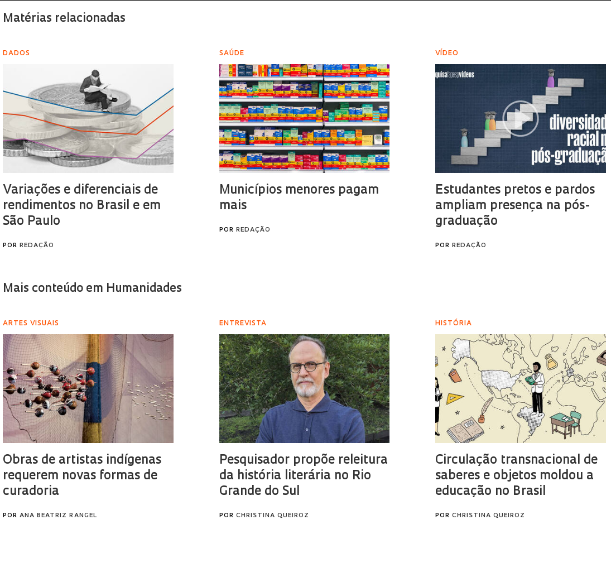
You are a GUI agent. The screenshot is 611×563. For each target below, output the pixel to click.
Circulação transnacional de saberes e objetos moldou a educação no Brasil (516, 476)
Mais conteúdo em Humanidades (92, 289)
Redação (37, 246)
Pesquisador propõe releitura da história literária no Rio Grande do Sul (303, 476)
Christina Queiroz (272, 516)
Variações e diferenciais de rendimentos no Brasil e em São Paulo (82, 206)
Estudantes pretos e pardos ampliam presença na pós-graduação (515, 206)
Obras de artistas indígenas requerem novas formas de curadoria (82, 476)
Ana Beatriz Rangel (58, 516)
